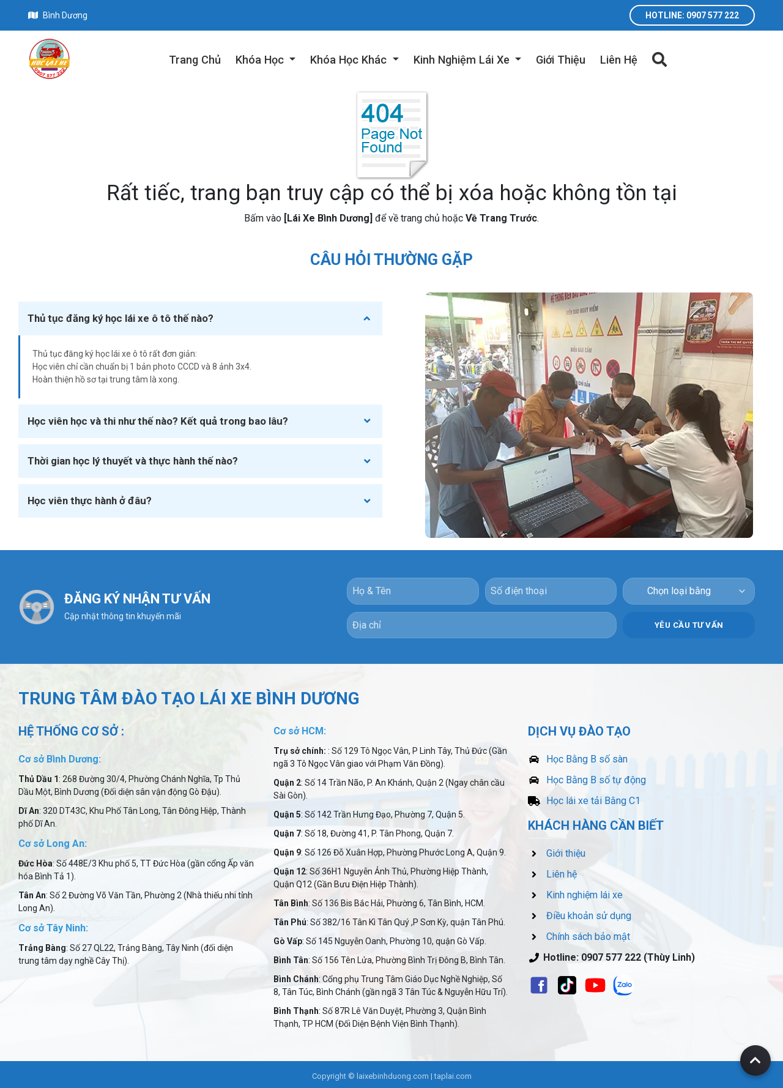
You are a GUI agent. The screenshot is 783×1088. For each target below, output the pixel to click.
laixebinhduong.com (393, 1073)
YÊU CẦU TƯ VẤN (689, 621)
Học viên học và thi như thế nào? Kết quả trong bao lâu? (158, 421)
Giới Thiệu (560, 59)
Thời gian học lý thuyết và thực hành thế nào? (133, 461)
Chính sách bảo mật (579, 933)
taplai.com (453, 1073)
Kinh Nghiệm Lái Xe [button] (463, 59)
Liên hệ (552, 871)
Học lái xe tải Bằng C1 (584, 797)
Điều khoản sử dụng (579, 912)
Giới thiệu (556, 850)
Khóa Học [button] (261, 59)
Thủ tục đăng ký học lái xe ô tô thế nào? (120, 318)
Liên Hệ (618, 59)
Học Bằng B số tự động (587, 777)
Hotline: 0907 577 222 (692, 15)
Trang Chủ (195, 59)
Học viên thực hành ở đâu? (90, 500)
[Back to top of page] (755, 1060)
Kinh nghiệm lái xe (575, 892)
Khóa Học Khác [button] (350, 59)
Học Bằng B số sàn (578, 756)
